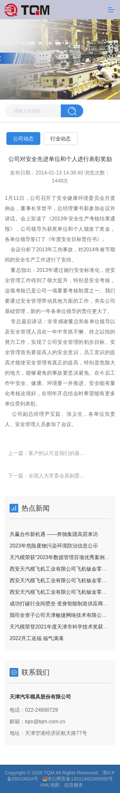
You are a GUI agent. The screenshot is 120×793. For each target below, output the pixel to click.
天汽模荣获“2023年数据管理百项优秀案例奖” (60, 557)
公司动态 (23, 138)
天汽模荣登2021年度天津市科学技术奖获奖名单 (64, 626)
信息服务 (73, 785)
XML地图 (50, 785)
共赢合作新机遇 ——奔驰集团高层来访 (54, 534)
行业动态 (60, 138)
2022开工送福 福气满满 (36, 638)
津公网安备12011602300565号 (80, 778)
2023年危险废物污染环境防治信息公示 (54, 545)
